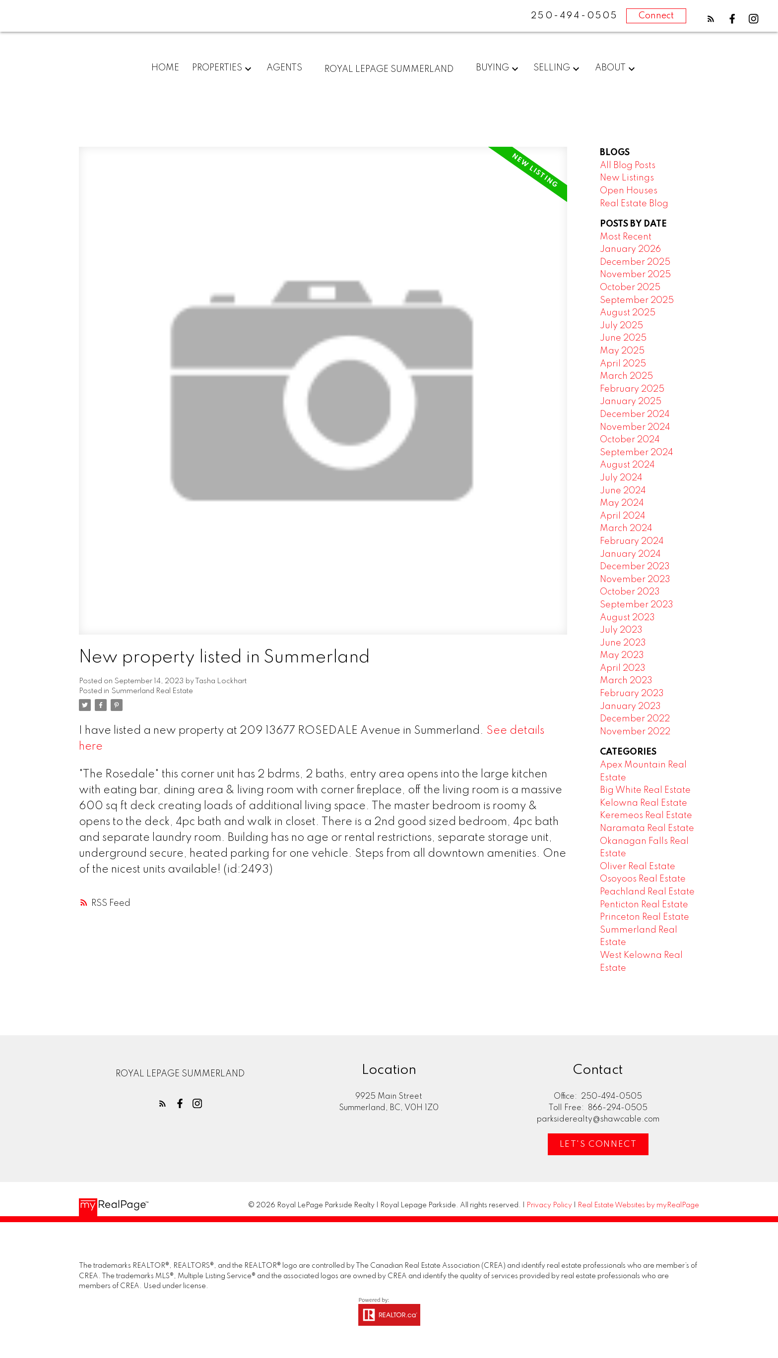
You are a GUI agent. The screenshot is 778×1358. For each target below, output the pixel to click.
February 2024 (632, 541)
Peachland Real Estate (647, 891)
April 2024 (623, 516)
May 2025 (622, 351)
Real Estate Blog (634, 203)
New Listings (627, 178)
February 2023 (632, 693)
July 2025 (621, 325)
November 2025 (635, 275)
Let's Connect (598, 1144)
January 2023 (630, 706)
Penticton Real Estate (644, 904)
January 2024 (630, 554)
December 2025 (635, 262)
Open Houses (628, 190)
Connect (656, 15)
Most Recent (625, 237)
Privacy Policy (549, 1205)
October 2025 (630, 287)
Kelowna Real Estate (643, 803)
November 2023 (635, 579)
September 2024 (636, 452)
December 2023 (635, 567)
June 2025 (623, 338)
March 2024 (626, 529)
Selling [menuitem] (551, 67)
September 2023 (636, 604)
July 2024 (621, 477)
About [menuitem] (610, 67)
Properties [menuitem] (217, 67)
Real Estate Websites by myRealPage (638, 1205)
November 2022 (635, 731)
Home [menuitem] (165, 67)
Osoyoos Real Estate (643, 879)
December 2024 (635, 414)
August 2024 (627, 465)
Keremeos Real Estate (646, 816)
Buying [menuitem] (492, 67)
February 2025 (632, 389)
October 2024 (630, 440)
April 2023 (623, 668)
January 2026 (630, 249)
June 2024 (623, 490)
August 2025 (627, 313)
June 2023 (623, 643)
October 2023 (630, 592)
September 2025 (637, 300)
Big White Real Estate (645, 790)
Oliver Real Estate (637, 866)
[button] (710, 18)
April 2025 (623, 363)
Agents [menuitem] (284, 67)
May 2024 (622, 503)
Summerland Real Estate (152, 691)
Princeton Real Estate (644, 917)
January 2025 (630, 402)
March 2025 (626, 376)
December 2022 (635, 719)
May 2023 (622, 655)
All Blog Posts (627, 165)
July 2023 (621, 630)
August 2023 (627, 617)
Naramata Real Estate (647, 828)
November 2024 (635, 427)
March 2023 (626, 681)
